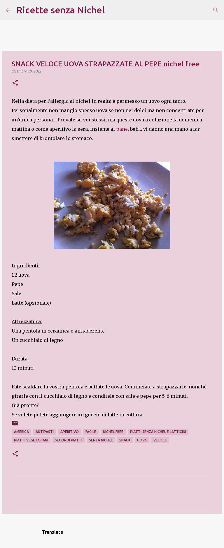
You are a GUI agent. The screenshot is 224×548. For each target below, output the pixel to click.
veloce (160, 440)
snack (124, 440)
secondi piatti (68, 440)
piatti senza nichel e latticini (158, 432)
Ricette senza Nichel (60, 10)
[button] (15, 83)
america (21, 432)
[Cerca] (112, 10)
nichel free (113, 432)
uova (142, 440)
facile (90, 432)
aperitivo (69, 432)
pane (122, 129)
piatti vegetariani (31, 440)
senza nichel (101, 440)
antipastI (45, 432)
